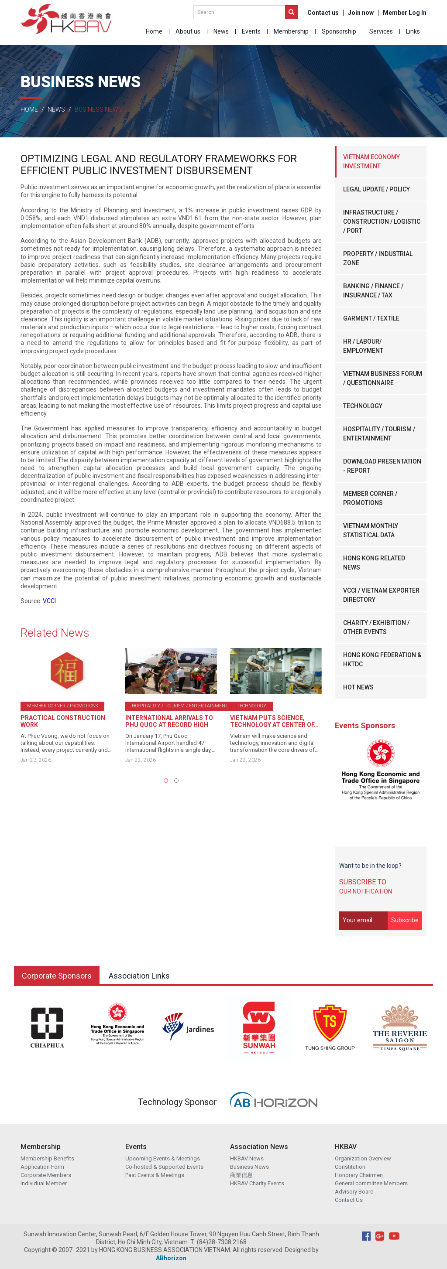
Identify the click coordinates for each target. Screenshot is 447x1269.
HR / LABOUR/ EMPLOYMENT (363, 346)
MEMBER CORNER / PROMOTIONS (370, 498)
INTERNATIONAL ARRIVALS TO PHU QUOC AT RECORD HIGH (169, 721)
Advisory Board (354, 1191)
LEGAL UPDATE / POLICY (376, 189)
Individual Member (44, 1183)
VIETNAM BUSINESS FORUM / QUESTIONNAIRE (382, 378)
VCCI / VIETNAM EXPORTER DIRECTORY (381, 595)
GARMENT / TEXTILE (371, 318)
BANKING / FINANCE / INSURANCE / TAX (373, 291)
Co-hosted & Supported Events (164, 1166)
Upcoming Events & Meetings (162, 1158)
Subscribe (405, 920)
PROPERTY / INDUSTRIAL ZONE (378, 258)
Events (251, 31)
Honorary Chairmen (359, 1175)
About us (187, 31)
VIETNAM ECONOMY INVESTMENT (371, 162)
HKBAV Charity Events (257, 1183)
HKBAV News (247, 1158)
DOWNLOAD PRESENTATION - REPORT (382, 466)
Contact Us (349, 1200)
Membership (291, 31)
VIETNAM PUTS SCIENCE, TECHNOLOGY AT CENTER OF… (274, 721)
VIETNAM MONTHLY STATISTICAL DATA (370, 530)
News (221, 31)
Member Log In (404, 13)
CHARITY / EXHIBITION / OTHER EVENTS (376, 627)
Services (381, 31)
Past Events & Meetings (154, 1175)
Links (413, 31)
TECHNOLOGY (362, 406)
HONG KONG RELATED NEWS (374, 563)
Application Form (42, 1166)
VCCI (49, 600)
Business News (249, 1166)
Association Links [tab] (139, 975)
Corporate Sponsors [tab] (57, 975)
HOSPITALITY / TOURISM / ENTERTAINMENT (379, 434)
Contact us (323, 13)
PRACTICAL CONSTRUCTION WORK (63, 721)
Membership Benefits (47, 1158)
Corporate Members (46, 1175)
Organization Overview (363, 1158)
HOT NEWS (358, 687)
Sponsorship (339, 31)
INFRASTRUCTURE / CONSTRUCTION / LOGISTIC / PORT (381, 221)
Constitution (350, 1166)
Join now (361, 13)
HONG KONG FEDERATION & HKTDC (382, 660)
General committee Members (371, 1183)
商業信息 (241, 1175)
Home (154, 31)
